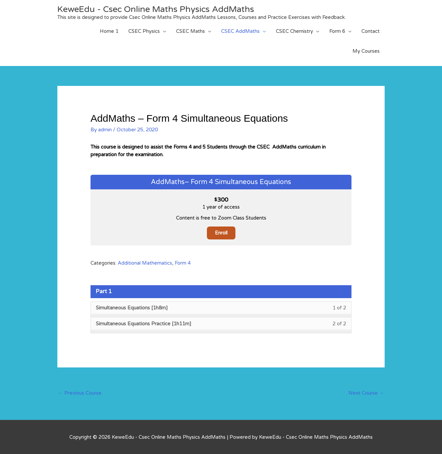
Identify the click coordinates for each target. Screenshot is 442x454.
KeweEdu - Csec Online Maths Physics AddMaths (157, 9)
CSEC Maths (190, 31)
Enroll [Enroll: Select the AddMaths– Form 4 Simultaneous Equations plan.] (221, 233)
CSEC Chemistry (294, 31)
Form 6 (337, 31)
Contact (370, 31)
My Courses (366, 51)
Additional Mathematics (145, 263)
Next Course (366, 393)
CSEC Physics (144, 31)
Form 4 (183, 263)
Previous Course (79, 393)
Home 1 (109, 31)
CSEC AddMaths (240, 31)
